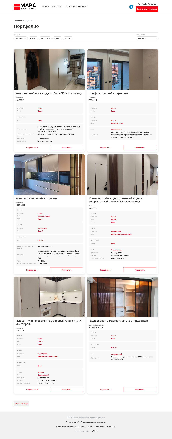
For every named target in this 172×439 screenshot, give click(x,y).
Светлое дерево (44, 216)
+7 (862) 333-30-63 (147, 3)
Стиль (32, 38)
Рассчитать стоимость (147, 9)
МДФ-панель (116, 231)
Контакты (83, 7)
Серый (113, 219)
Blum (40, 120)
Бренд (56, 38)
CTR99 (94, 431)
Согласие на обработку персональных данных (86, 422)
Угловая (41, 372)
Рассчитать (66, 147)
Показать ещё (21, 403)
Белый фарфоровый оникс (121, 234)
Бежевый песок (117, 123)
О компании (70, 7)
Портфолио (56, 7)
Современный (116, 129)
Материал (45, 38)
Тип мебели (20, 38)
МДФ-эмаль (42, 228)
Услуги (45, 7)
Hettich (40, 240)
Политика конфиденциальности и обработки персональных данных (85, 426)
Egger (40, 111)
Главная (17, 20)
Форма (67, 38)
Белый (40, 231)
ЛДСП (40, 108)
